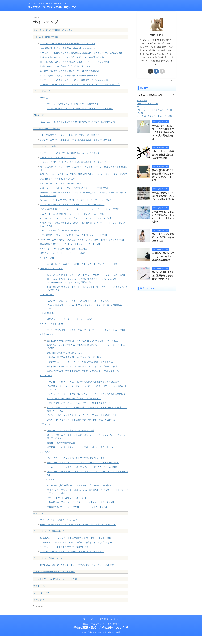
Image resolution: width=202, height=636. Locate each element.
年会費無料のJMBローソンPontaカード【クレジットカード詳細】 (70, 244)
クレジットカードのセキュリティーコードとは (55, 579)
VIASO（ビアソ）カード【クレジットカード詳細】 (63, 253)
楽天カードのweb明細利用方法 (61, 443)
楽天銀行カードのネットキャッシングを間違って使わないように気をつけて (82, 447)
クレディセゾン (47, 479)
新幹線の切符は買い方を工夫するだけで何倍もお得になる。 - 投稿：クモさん (83, 371)
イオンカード (46, 375)
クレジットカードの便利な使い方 (48, 531)
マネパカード (46, 98)
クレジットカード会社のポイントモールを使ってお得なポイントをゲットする (76, 542)
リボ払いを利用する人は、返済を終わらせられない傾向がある (69, 75)
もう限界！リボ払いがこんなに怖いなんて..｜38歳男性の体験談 (69, 71)
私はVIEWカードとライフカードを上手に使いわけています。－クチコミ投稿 (75, 538)
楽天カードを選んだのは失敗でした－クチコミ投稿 (70, 430)
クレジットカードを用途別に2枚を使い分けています (64, 547)
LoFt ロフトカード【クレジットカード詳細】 (61, 230)
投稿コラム (38, 513)
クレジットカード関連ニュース (47, 558)
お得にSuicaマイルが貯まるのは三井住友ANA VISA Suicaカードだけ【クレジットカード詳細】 (84, 174)
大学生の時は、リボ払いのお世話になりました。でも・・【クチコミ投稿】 (75, 62)
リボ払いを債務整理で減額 (45, 37)
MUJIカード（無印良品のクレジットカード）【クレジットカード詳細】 (73, 214)
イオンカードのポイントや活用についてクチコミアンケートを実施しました (82, 415)
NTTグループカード (49, 258)
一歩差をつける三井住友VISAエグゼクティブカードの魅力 (74, 357)
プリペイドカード (41, 91)
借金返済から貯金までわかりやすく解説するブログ (101, 624)
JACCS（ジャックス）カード (53, 324)
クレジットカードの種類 (44, 146)
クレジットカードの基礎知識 (46, 128)
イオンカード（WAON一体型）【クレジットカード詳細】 (74, 398)
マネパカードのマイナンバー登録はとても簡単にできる (72, 104)
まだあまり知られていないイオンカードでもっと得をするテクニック (79, 403)
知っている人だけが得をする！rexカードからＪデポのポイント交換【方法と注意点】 (86, 275)
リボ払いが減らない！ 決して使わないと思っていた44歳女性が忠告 (72, 57)
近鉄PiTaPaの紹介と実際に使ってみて (57, 179)
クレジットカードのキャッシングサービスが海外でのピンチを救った (72, 551)
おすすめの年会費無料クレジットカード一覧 (54, 572)
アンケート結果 (47, 294)
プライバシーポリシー (43, 593)
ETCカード (38, 115)
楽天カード (45, 424)
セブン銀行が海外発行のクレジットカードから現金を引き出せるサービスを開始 (77, 565)
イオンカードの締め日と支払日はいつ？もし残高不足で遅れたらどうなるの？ (83, 382)
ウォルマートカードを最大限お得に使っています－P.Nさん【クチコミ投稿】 (82, 467)
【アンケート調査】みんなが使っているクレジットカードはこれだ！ (79, 301)
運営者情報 (38, 600)
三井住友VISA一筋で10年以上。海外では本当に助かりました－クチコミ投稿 (82, 341)
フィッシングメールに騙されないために (58, 520)
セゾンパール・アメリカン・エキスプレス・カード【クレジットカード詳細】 (76, 218)
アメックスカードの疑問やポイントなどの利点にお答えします (76, 458)
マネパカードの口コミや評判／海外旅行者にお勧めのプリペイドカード (80, 108)
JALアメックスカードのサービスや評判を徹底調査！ (64, 249)
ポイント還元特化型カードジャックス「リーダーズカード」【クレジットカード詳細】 (80, 209)
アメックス (45, 452)
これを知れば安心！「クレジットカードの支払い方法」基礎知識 (70, 135)
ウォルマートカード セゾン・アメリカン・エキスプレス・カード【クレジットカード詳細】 (82, 240)
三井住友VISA (46, 334)
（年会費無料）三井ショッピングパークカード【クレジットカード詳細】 (74, 235)
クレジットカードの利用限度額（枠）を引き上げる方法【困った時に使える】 (76, 140)
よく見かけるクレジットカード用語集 (152, 113)
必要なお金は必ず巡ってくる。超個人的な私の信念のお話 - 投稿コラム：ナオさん (78, 524)
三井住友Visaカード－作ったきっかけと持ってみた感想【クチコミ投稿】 (81, 362)
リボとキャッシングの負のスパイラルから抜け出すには (65, 66)
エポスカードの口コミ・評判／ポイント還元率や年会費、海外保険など (73, 162)
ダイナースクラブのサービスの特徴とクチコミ (61, 183)
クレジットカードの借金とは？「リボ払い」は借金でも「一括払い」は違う (75, 80)
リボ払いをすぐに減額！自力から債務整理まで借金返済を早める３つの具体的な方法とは (81, 53)
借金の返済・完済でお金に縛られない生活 (52, 7)
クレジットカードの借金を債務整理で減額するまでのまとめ (67, 43)
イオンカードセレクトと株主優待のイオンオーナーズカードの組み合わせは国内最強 (86, 394)
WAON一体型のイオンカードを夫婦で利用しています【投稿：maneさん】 (81, 420)
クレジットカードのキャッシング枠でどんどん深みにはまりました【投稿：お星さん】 (80, 84)
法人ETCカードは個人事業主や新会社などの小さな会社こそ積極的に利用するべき (78, 122)
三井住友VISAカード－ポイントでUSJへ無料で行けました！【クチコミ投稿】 (83, 366)
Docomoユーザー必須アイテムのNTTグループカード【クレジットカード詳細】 (76, 200)
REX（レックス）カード (51, 268)
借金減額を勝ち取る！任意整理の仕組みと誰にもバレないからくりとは (73, 48)
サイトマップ (39, 586)
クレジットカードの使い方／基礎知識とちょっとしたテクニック (70, 153)
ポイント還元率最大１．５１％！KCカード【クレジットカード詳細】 (72, 205)
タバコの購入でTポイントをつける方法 (58, 158)
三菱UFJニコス (47, 313)
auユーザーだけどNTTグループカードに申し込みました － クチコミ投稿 (74, 188)
